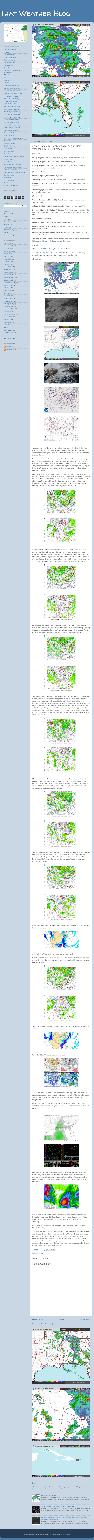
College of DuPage (10, 133)
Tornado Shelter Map (10, 170)
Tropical (6, 219)
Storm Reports (8, 222)
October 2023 (8, 311)
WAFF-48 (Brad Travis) (11, 99)
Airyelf (54, 1534)
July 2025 (7, 256)
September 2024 (9, 282)
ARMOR (6, 52)
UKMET (6, 80)
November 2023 (9, 309)
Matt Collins (10, 346)
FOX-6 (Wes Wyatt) (10, 101)
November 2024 (9, 277)
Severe (6, 216)
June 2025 (7, 259)
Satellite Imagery (9, 60)
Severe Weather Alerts (11, 120)
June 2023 (7, 322)
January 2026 (8, 243)
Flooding (7, 224)
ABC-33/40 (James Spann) (12, 106)
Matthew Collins (11, 349)
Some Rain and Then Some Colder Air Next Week (57, 1506)
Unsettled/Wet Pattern (48, 1495)
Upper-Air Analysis (10, 65)
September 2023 (9, 314)
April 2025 (7, 264)
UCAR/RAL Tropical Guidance (14, 138)
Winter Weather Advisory (52, 253)
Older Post (85, 1319)
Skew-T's (7, 68)
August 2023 (8, 317)
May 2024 (7, 293)
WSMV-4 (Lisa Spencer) (12, 114)
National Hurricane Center (12, 125)
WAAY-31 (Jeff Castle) (11, 96)
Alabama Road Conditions (12, 164)
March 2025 (8, 267)
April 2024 (7, 296)
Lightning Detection (10, 57)
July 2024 (7, 288)
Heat (5, 232)
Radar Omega (8, 154)
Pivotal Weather (9, 135)
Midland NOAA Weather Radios (14, 156)
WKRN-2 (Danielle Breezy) (12, 112)
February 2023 (8, 333)
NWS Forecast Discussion (12, 127)
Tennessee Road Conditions (13, 167)
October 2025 (8, 248)
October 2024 (8, 280)
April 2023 (7, 327)
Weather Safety (9, 230)
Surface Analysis (9, 62)
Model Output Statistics (11, 85)
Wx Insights (7, 177)
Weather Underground (11, 185)
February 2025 (8, 269)
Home (61, 1319)
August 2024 (8, 285)
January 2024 (8, 304)
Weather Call (8, 159)
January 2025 (8, 272)
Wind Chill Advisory (47, 249)
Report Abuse (9, 338)
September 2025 (9, 251)
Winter (6, 227)
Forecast (40, 1253)
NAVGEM (7, 83)
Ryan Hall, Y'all (9, 151)
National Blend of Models (12, 88)
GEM (5, 77)
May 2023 (7, 325)
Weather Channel (9, 143)
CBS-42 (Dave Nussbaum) (12, 109)
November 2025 (9, 246)
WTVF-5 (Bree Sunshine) (12, 117)
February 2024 (8, 301)
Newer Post (37, 1319)
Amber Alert (8, 235)
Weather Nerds (9, 183)
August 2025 (8, 254)
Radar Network (9, 55)
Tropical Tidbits (9, 180)
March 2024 (8, 298)
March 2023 (8, 330)
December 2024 (9, 275)
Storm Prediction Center (12, 122)
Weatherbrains (8, 141)
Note (34, 1483)
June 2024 (7, 290)
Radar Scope (8, 162)
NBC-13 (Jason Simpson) (12, 104)
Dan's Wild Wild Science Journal (14, 172)
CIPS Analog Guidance (11, 130)
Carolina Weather (9, 146)
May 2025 (7, 261)
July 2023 (7, 319)
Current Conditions (10, 49)
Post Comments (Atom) (49, 1324)
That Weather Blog (35, 13)
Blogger (67, 1534)
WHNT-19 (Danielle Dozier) (13, 93)
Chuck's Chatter (9, 175)
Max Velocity (8, 148)
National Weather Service (12, 91)
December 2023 (9, 306)
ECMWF (6, 75)
